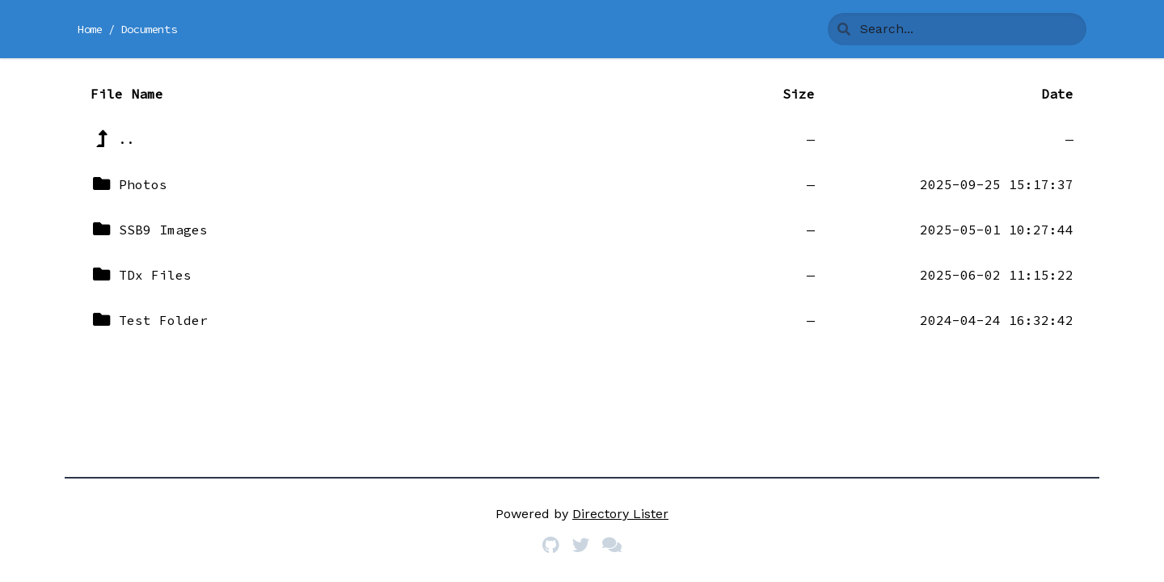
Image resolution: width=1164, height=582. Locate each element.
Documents (149, 29)
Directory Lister (620, 513)
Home (90, 29)
